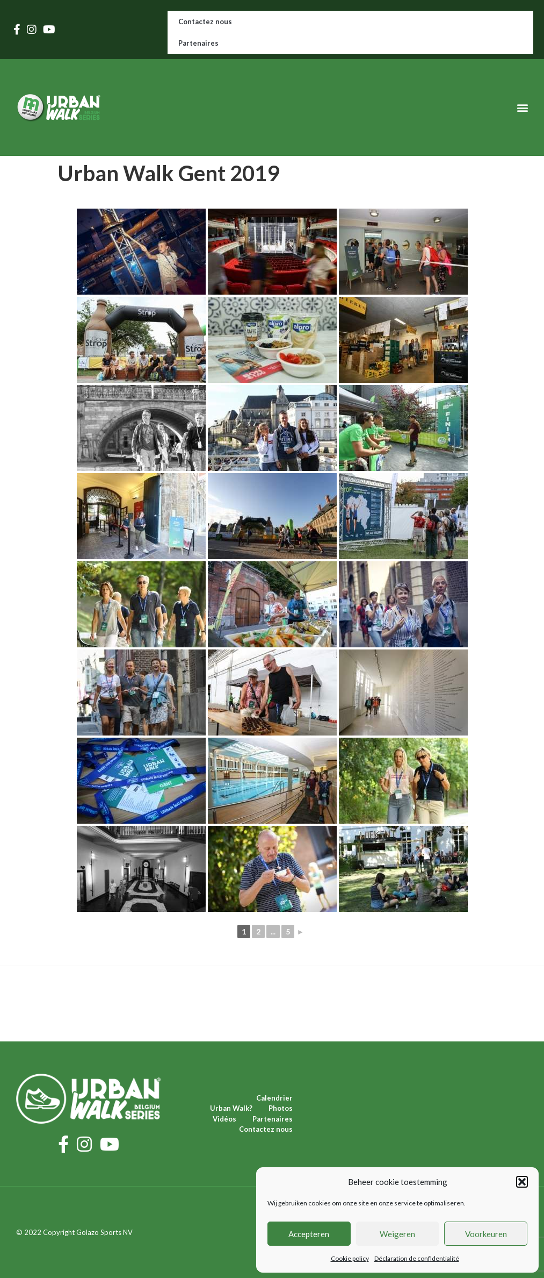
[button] (522, 1181)
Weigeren (397, 1234)
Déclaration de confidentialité (416, 1258)
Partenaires (198, 43)
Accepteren (308, 1234)
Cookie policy (350, 1258)
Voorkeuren (486, 1234)
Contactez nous (205, 21)
